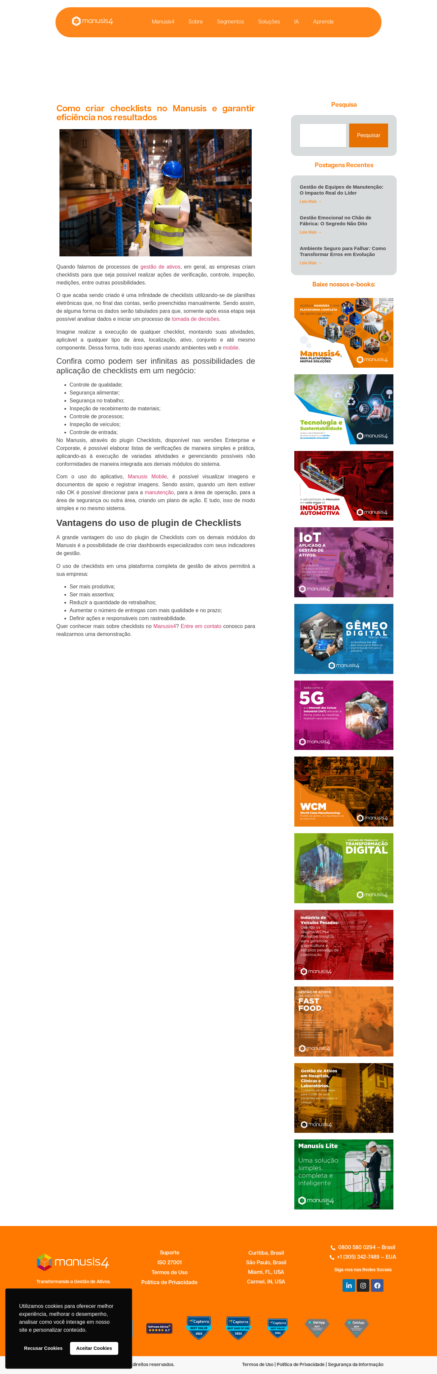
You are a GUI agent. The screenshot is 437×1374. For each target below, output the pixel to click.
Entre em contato (201, 626)
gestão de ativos (160, 267)
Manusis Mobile (147, 476)
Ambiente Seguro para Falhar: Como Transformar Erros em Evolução (343, 251)
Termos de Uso (170, 1273)
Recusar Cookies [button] (43, 1348)
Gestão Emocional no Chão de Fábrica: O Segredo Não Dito (335, 220)
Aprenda (323, 22)
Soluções (269, 22)
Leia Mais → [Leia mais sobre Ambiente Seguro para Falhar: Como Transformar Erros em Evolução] (311, 263)
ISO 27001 (170, 1263)
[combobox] (323, 135)
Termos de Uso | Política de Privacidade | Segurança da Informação (312, 1364)
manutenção (159, 492)
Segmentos (230, 22)
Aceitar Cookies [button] (94, 1348)
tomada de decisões (195, 319)
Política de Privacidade (169, 1282)
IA (296, 22)
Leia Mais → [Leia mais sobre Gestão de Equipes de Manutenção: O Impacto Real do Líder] (311, 201)
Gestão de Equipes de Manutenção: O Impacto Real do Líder (341, 190)
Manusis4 (163, 22)
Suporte (169, 1253)
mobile (230, 348)
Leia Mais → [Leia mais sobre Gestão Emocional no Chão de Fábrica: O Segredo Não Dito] (311, 232)
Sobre (196, 22)
